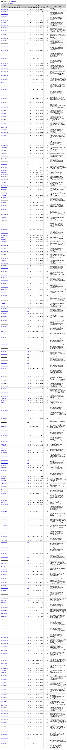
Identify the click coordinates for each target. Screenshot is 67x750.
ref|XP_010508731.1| (4, 476)
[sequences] (13, 1)
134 (28, 430)
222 (28, 643)
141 (28, 413)
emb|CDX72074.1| (4, 450)
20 (27, 60)
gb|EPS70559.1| (3, 303)
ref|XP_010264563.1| (4, 628)
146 (28, 432)
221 (28, 610)
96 (27, 283)
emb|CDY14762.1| (4, 478)
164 (28, 491)
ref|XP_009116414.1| (4, 400)
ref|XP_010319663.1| (4, 380)
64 (27, 200)
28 (27, 91)
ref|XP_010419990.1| (4, 174)
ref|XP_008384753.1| (4, 590)
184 (28, 525)
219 (28, 656)
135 (28, 398)
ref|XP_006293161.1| (4, 470)
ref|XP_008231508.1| (4, 40)
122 (28, 366)
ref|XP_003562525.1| (4, 491)
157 (28, 480)
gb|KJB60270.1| (3, 239)
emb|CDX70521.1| (4, 176)
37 (27, 89)
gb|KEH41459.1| (4, 289)
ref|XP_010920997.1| (4, 588)
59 (27, 195)
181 (28, 543)
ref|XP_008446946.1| (4, 34)
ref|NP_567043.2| (4, 357)
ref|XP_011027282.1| (4, 145)
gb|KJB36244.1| (3, 682)
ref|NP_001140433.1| (4, 519)
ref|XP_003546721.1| (4, 324)
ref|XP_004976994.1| (4, 536)
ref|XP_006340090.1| (4, 311)
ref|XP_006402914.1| (4, 392)
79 (27, 254)
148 (28, 483)
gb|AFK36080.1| (4, 540)
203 (28, 590)
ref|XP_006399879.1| (4, 79)
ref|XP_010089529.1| (4, 547)
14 (27, 43)
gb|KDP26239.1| (4, 193)
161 (28, 470)
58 (27, 189)
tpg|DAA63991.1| (4, 542)
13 (27, 40)
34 (27, 110)
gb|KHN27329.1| (4, 333)
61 (27, 197)
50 (27, 127)
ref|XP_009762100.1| (4, 251)
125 (28, 372)
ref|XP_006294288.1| (4, 456)
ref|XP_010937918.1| (4, 500)
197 (28, 585)
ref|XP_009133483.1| (4, 413)
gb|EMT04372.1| (4, 483)
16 (27, 27)
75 (27, 220)
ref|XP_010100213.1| (4, 640)
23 (27, 68)
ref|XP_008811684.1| (4, 707)
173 (28, 516)
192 (28, 553)
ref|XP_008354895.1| (4, 634)
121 (28, 354)
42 (27, 158)
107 (28, 333)
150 (28, 437)
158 (28, 452)
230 (28, 668)
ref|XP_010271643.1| (4, 571)
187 (28, 743)
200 (28, 569)
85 (27, 237)
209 (28, 625)
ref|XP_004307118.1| (4, 63)
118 (28, 348)
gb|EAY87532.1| (4, 525)
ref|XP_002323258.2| (4, 135)
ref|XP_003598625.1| (4, 179)
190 (28, 578)
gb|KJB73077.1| (3, 82)
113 (28, 329)
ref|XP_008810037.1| (4, 366)
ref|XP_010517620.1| (4, 473)
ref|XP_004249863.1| (4, 43)
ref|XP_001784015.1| (4, 653)
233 (28, 682)
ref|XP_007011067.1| (4, 119)
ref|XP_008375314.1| (4, 68)
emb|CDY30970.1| (4, 444)
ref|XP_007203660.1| (4, 685)
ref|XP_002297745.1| (4, 85)
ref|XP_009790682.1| (4, 25)
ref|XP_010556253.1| (4, 161)
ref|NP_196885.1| (4, 164)
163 (28, 489)
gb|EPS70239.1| (3, 602)
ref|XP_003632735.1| (4, 142)
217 (28, 607)
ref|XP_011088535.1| (4, 150)
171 (28, 500)
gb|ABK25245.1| (4, 502)
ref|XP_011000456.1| (4, 129)
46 (27, 123)
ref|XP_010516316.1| (4, 388)
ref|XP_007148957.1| (4, 254)
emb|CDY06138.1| (4, 402)
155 (28, 465)
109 (28, 313)
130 (28, 388)
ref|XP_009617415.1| (4, 20)
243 (28, 730)
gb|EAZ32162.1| (4, 569)
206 (28, 604)
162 (28, 486)
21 (27, 63)
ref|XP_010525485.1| (4, 351)
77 (27, 233)
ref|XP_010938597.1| (4, 341)
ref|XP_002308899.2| (4, 113)
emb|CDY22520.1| (4, 424)
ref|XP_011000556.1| (4, 110)
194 (28, 560)
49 (27, 142)
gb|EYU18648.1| (4, 316)
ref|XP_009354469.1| (4, 65)
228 (28, 616)
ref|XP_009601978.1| (4, 258)
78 (27, 239)
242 (28, 705)
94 (27, 271)
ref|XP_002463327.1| (4, 578)
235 (28, 701)
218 (28, 640)
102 (28, 295)
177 (28, 511)
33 (27, 107)
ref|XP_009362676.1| (4, 710)
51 (27, 129)
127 (28, 376)
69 (27, 209)
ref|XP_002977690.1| (4, 701)
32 (27, 102)
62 (27, 153)
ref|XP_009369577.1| (4, 637)
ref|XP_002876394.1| (4, 376)
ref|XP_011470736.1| (4, 360)
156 (28, 450)
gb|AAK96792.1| (4, 363)
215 (28, 600)
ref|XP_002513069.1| (4, 139)
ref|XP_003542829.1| (4, 326)
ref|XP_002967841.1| (4, 631)
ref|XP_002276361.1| (4, 543)
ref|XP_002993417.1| (4, 719)
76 (27, 205)
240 (28, 689)
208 (28, 574)
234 (28, 719)
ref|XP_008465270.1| (4, 549)
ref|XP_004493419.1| (4, 268)
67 (27, 182)
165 (28, 493)
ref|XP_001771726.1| (4, 574)
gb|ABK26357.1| (4, 398)
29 (27, 71)
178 (28, 513)
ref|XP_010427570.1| (4, 441)
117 (28, 360)
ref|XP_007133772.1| (4, 300)
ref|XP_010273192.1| (4, 27)
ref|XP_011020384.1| (4, 91)
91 (27, 263)
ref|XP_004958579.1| (4, 504)
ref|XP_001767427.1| (4, 619)
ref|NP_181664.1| (4, 448)
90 (27, 277)
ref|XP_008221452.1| (4, 585)
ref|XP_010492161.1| (4, 116)
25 (27, 79)
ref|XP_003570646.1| (4, 557)
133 (28, 426)
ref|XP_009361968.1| (4, 38)
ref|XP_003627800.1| (4, 320)
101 (28, 292)
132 (28, 392)
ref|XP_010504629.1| (4, 407)
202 (28, 602)
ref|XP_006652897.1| (4, 607)
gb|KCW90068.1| (4, 275)
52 (27, 170)
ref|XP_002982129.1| (4, 722)
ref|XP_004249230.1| (4, 265)
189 (28, 538)
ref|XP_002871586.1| (4, 98)
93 (27, 268)
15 (27, 46)
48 (27, 746)
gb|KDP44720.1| (4, 705)
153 (28, 445)
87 (27, 260)
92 (27, 265)
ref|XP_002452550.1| (4, 553)
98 (27, 300)
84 (27, 248)
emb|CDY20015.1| (4, 672)
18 (27, 54)
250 (28, 716)
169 (28, 478)
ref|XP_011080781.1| (4, 668)
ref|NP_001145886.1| (4, 610)
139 (28, 407)
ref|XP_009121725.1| (4, 202)
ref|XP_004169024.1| (4, 60)
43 (27, 113)
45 (27, 161)
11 (27, 34)
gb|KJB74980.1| (3, 158)
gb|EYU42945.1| (4, 189)
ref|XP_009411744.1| (4, 396)
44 (27, 150)
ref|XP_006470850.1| (4, 233)
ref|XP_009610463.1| (4, 741)
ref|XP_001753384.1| (4, 730)
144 (28, 424)
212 (28, 628)
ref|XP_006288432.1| (4, 107)
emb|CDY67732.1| (4, 195)
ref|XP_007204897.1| (4, 167)
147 (28, 463)
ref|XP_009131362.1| (4, 170)
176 (28, 542)
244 (28, 692)
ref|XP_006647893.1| (4, 511)
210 (28, 598)
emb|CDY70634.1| (4, 192)
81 (27, 235)
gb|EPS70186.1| (3, 292)
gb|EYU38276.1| (4, 220)
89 (27, 258)
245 (28, 675)
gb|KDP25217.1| (4, 650)
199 (28, 588)
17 (27, 50)
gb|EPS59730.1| (3, 331)
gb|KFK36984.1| (4, 422)
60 (27, 192)
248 (28, 710)
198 (28, 619)
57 (27, 145)
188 (28, 536)
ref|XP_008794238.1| (4, 743)
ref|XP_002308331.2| (4, 689)
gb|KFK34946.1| (4, 354)
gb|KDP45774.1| (4, 663)
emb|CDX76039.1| (4, 467)
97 (27, 287)
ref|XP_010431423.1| (4, 432)
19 (27, 58)
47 (27, 164)
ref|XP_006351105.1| (4, 58)
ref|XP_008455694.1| (4, 383)
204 (28, 594)
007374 (5, 3)
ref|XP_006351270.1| (4, 263)
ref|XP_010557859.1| (4, 17)
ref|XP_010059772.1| (4, 646)
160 (28, 467)
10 (27, 30)
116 (28, 337)
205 (28, 622)
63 (27, 156)
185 (28, 549)
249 (28, 713)
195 (28, 563)
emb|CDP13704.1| (4, 16)
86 (27, 251)
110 (28, 324)
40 (27, 139)
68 (27, 185)
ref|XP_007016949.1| (4, 497)
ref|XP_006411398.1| (4, 418)
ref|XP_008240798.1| (4, 185)
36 (27, 119)
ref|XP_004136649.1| (4, 283)
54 (27, 174)
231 (28, 670)
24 (27, 75)
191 (28, 566)
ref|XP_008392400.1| (4, 71)
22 (27, 65)
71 (27, 193)
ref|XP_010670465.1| (4, 200)
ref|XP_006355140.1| (4, 9)
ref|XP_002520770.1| (4, 738)
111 (28, 326)
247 (28, 726)
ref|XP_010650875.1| (4, 516)
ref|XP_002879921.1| (4, 404)
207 (28, 653)
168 (28, 476)
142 (28, 418)
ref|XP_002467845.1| (4, 726)
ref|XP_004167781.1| (4, 368)
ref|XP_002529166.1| (4, 205)
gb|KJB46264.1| (3, 182)
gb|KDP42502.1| (4, 665)
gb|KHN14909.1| (4, 153)
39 (27, 135)
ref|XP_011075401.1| (4, 235)
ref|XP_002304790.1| (4, 75)
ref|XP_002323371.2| (4, 660)
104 (28, 320)
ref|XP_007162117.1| (4, 123)
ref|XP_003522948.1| (4, 229)
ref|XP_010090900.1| (4, 295)
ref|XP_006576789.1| (4, 306)
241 (28, 672)
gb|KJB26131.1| (3, 566)
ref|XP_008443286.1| (4, 287)
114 (28, 344)
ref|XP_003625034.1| (4, 271)
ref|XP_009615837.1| (4, 313)
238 (28, 734)
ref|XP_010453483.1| (4, 102)
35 (27, 116)
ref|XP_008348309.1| (4, 54)
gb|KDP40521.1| (4, 147)
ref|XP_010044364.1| (4, 308)
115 (28, 341)
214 (28, 634)
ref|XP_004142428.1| (4, 50)
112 (28, 316)
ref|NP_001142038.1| (4, 598)
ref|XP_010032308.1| (4, 209)
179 (28, 502)
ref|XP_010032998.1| (4, 532)
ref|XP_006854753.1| (4, 337)
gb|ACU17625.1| (4, 237)
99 (27, 303)
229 (28, 665)
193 (28, 557)
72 (27, 214)
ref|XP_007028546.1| (4, 224)
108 (28, 331)
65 (27, 167)
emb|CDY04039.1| (4, 692)
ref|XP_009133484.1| (4, 410)
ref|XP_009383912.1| (4, 460)
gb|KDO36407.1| (4, 217)
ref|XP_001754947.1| (4, 734)
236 (28, 722)
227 (28, 613)
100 (28, 289)
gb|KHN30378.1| (4, 241)
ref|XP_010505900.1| (4, 435)
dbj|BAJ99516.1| (4, 426)
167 (28, 497)
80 (27, 224)
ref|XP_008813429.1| (4, 329)
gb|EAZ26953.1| (4, 694)
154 (28, 448)
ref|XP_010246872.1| (4, 89)
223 (28, 663)
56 (27, 179)
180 (28, 532)
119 (28, 363)
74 (27, 229)
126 (28, 380)
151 (28, 441)
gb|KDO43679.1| (4, 260)
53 (27, 172)
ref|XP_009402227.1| (4, 679)
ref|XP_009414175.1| (4, 344)
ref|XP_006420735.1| (4, 214)
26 (27, 82)
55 (27, 176)
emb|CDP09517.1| (4, 187)
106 (28, 306)
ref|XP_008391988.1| (4, 716)
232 (28, 679)
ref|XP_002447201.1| (4, 675)
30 (27, 94)
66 (27, 202)
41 (27, 147)
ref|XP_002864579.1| (4, 713)
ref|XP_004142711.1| (4, 372)
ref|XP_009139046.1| (4, 452)
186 (28, 528)
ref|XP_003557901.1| (4, 463)
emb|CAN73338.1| (4, 670)
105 (28, 308)
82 (27, 241)
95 (27, 280)
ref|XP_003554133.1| (4, 156)
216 (28, 637)
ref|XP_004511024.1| (4, 197)
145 (28, 460)
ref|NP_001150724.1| (4, 486)
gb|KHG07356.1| (4, 513)
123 (28, 357)
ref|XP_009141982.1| (4, 437)
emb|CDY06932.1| (4, 445)
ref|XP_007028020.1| (4, 594)
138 (28, 404)
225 (28, 646)
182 (28, 547)
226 (28, 650)
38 (27, 132)
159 (28, 456)
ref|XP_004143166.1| (4, 507)
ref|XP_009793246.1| (4, 14)
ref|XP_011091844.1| (4, 746)
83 (27, 245)
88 (27, 275)
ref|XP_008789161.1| (4, 604)
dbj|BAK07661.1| (4, 613)
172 (28, 507)
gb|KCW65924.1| (4, 127)
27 (27, 85)
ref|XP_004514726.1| (4, 386)
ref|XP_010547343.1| (4, 22)
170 (28, 504)
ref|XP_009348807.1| (4, 643)
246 (28, 707)
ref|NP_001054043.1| (4, 560)
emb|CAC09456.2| (4, 563)
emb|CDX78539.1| (4, 172)
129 (28, 386)
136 (28, 400)
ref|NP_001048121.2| (4, 522)
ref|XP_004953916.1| (4, 538)
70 (27, 187)
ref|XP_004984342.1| (4, 622)
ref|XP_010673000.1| (4, 280)
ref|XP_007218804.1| (4, 30)
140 (28, 410)
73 (27, 217)
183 (28, 522)
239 (28, 738)
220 (28, 660)
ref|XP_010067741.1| (4, 132)
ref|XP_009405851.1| (4, 656)
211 (28, 694)
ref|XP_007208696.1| (4, 582)
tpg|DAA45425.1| (4, 489)
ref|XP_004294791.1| (4, 493)
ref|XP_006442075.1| (4, 245)
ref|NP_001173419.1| (4, 480)
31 (27, 98)
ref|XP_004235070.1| (4, 11)
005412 (11, 3)
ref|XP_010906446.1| (4, 465)
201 (28, 571)
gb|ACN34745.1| (4, 528)
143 (28, 422)
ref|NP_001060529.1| (4, 430)
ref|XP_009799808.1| (4, 348)
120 (28, 351)
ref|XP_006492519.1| (4, 248)
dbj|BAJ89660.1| (4, 616)
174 (28, 519)
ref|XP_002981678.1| (4, 625)
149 (28, 435)
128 (28, 383)
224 (28, 697)
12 (27, 38)
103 (28, 311)
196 (28, 582)
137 (28, 402)
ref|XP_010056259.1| (4, 277)
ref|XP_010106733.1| (4, 46)
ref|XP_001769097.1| (4, 697)
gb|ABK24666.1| (4, 600)
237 (28, 685)
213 (28, 631)
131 (28, 396)
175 (28, 540)
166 (28, 473)
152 (28, 444)
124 (28, 368)
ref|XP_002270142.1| (4, 94)
